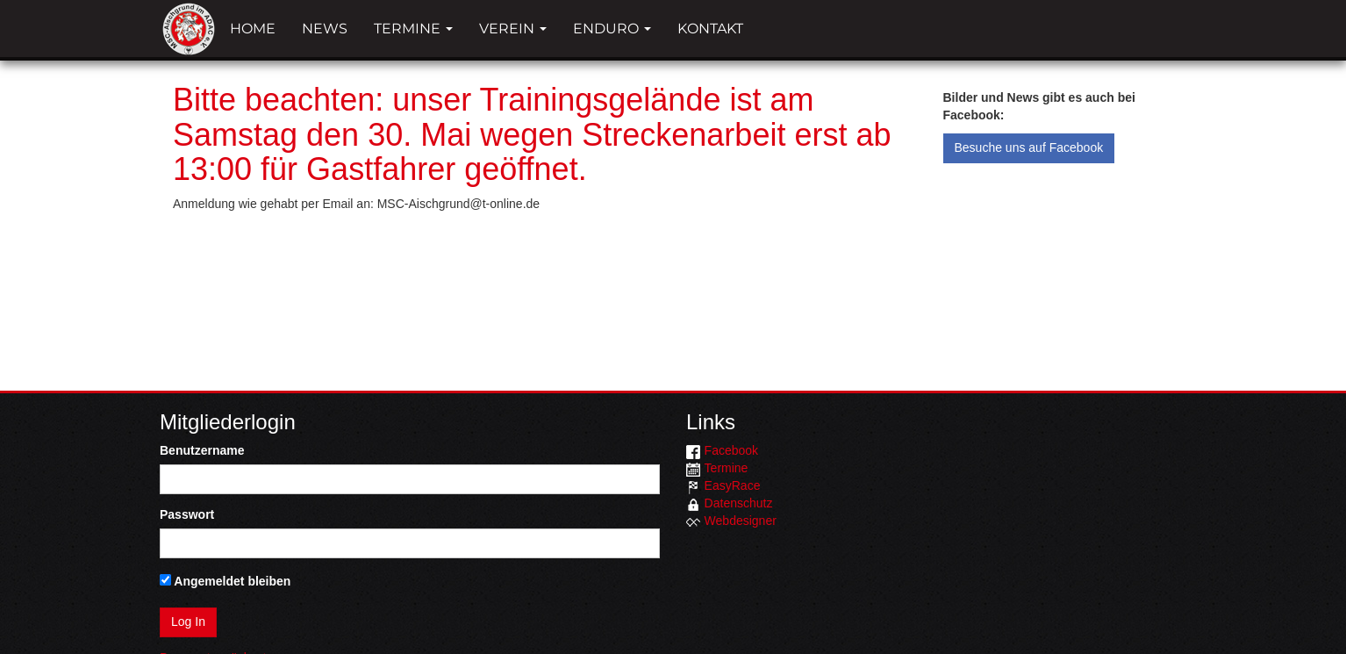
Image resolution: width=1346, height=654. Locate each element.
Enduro (612, 28)
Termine (413, 28)
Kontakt (710, 28)
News (324, 28)
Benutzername (202, 450)
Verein (513, 28)
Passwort (187, 514)
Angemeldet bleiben (225, 581)
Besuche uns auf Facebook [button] (1029, 147)
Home (253, 28)
